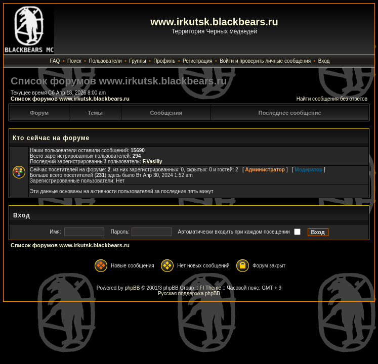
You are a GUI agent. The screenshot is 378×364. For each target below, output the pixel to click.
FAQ (55, 61)
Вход (324, 61)
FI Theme (210, 288)
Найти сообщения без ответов (332, 99)
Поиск (74, 61)
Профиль (164, 61)
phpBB (132, 288)
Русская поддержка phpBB (189, 293)
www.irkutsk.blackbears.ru (214, 21)
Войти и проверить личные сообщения (265, 61)
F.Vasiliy (152, 161)
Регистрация (197, 61)
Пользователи (105, 61)
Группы (137, 61)
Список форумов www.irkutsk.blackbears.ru (70, 99)
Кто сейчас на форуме (51, 138)
